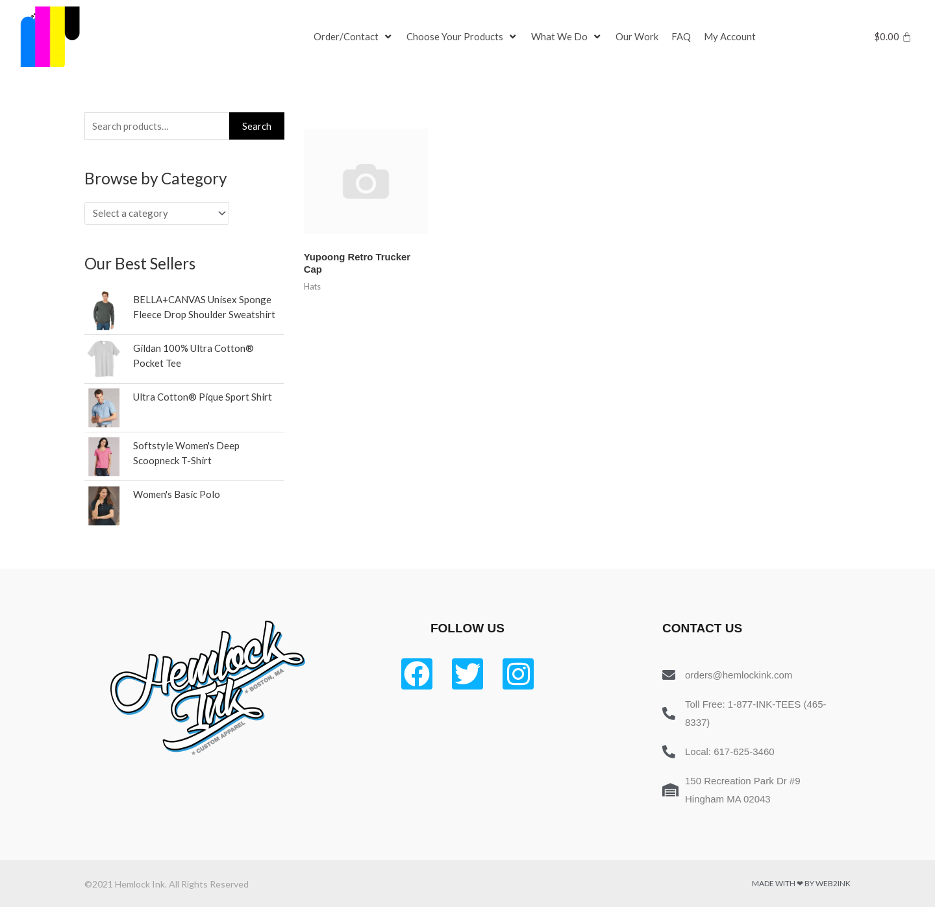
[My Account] (729, 37)
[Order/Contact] (353, 37)
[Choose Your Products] (462, 37)
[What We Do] (567, 37)
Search (256, 126)
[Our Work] (637, 37)
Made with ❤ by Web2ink (801, 883)
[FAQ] (681, 37)
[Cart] (893, 36)
